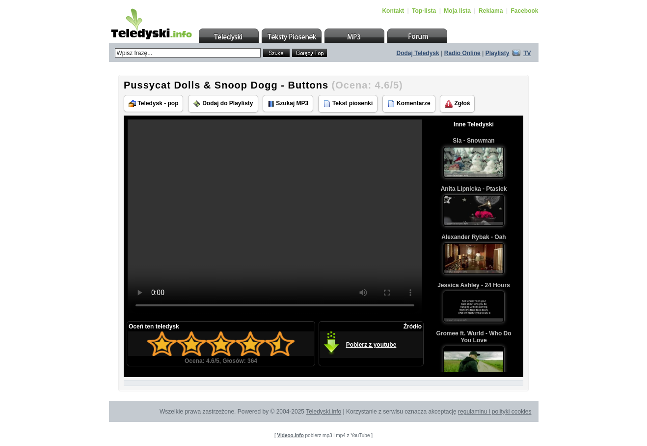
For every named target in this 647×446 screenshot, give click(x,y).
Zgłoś (457, 104)
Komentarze (409, 104)
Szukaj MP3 (288, 103)
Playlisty (497, 53)
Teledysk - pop (153, 103)
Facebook (524, 10)
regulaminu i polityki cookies (494, 411)
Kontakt (393, 10)
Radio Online (462, 53)
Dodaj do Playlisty (223, 104)
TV (527, 53)
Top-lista (424, 10)
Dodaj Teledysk (418, 53)
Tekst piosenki (348, 104)
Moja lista (457, 10)
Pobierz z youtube (371, 344)
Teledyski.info (323, 411)
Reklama (491, 10)
